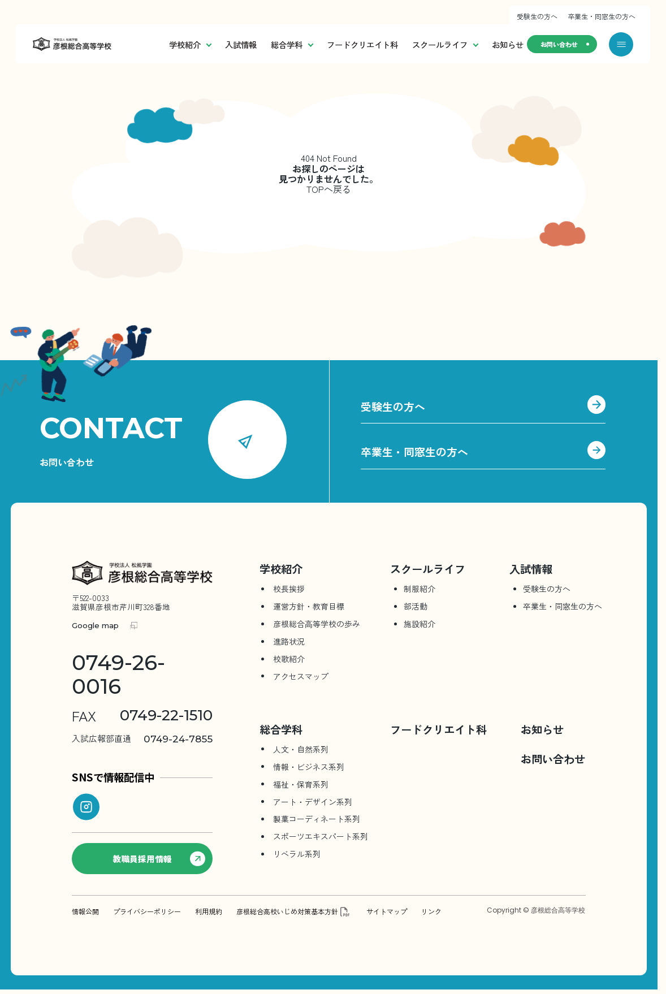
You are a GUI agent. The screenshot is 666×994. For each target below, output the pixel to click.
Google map (95, 625)
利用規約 (208, 911)
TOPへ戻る (328, 189)
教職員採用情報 (160, 858)
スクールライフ (423, 44)
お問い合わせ (552, 44)
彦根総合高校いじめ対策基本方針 (287, 911)
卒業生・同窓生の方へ (601, 16)
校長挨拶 (289, 588)
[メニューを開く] (621, 44)
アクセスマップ (300, 676)
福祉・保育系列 (300, 783)
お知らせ (485, 44)
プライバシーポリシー (147, 911)
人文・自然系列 (300, 748)
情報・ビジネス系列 (308, 766)
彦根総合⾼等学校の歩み (316, 623)
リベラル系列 (297, 853)
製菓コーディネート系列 (316, 818)
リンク (431, 911)
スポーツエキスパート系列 (320, 836)
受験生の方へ (537, 16)
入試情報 (219, 44)
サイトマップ (386, 911)
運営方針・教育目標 (308, 606)
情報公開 (85, 911)
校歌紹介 (289, 658)
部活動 (415, 606)
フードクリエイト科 (340, 44)
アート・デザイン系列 (312, 801)
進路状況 (289, 641)
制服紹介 (419, 588)
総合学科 (270, 44)
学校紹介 (168, 44)
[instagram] (86, 807)
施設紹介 (419, 623)
